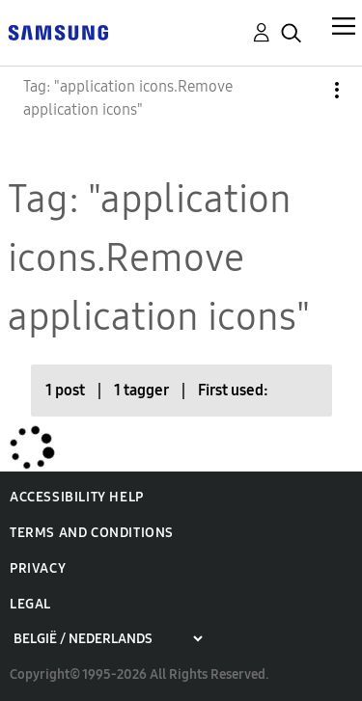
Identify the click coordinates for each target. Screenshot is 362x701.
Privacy (38, 568)
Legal (30, 604)
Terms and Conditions (92, 533)
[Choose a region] (108, 639)
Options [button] (304, 90)
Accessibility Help (77, 497)
